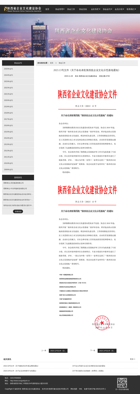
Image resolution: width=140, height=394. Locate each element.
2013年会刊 (8, 144)
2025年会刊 (8, 69)
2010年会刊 (8, 163)
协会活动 (83, 9)
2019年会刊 (8, 107)
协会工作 (71, 9)
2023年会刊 (8, 81)
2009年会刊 (8, 170)
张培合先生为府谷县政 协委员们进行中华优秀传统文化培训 (24, 205)
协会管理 (59, 9)
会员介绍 (118, 9)
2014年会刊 (8, 138)
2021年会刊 (8, 94)
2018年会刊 (8, 113)
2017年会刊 (8, 119)
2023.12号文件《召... (58, 351)
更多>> (132, 359)
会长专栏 (95, 9)
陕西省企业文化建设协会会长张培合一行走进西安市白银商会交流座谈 (28, 200)
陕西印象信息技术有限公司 (59, 389)
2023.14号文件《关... (107, 351)
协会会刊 (107, 9)
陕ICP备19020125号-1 (97, 389)
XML (80, 389)
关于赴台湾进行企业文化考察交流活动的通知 (88, 366)
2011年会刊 (8, 157)
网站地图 (74, 389)
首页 (51, 63)
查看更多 (18, 212)
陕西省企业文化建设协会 (31, 389)
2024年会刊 (8, 75)
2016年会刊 (8, 125)
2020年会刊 (8, 100)
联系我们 (130, 9)
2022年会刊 (8, 88)
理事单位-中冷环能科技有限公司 (15, 189)
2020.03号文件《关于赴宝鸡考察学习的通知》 (20, 371)
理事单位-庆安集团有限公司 (13, 183)
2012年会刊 (8, 151)
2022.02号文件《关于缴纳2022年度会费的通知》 (21, 366)
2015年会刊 (8, 132)
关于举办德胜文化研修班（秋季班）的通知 (87, 371)
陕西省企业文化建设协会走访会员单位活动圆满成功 (22, 194)
